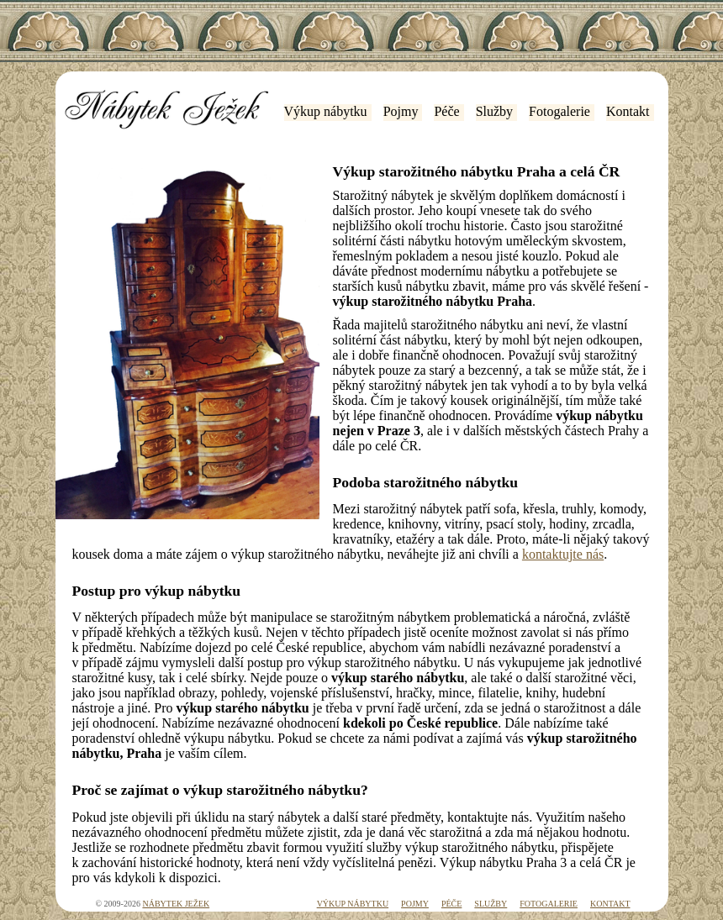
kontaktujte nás (563, 554)
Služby (494, 111)
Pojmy (401, 111)
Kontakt (628, 111)
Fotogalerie (559, 111)
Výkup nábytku (325, 111)
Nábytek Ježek (175, 903)
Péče (446, 111)
